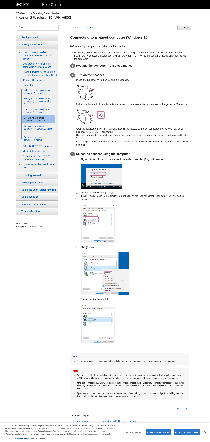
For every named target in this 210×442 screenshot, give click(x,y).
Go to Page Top (182, 408)
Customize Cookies (132, 434)
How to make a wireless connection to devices (107, 421)
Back (75, 27)
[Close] (205, 434)
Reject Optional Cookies (158, 434)
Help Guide (51, 4)
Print (186, 27)
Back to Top (87, 27)
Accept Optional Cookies (186, 434)
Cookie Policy (21, 440)
